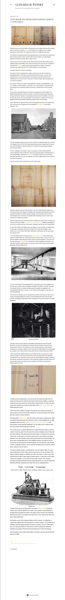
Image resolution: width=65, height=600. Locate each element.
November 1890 (41, 508)
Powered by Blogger (32, 595)
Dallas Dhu (30, 154)
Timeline (20, 65)
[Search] (54, 4)
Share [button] (11, 541)
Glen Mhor (30, 543)
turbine (34, 543)
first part (26, 50)
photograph (23, 241)
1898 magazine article (37, 235)
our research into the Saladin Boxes (33, 222)
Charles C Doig (16, 543)
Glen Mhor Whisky (29, 4)
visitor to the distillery (45, 405)
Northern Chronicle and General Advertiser (37, 422)
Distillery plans (24, 543)
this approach (40, 104)
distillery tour (22, 418)
